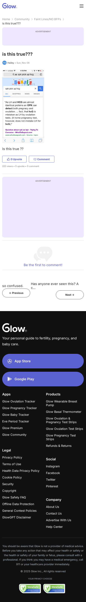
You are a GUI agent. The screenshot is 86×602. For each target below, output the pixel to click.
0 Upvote (14, 159)
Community (22, 19)
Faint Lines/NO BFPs (47, 19)
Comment (42, 159)
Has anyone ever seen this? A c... (55, 286)
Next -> (69, 294)
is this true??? (11, 23)
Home (6, 19)
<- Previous (16, 292)
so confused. (12, 286)
